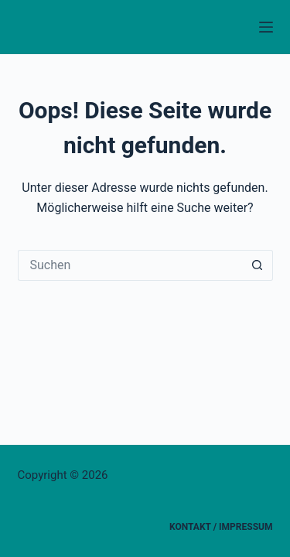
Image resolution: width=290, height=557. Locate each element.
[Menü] (266, 27)
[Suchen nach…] (130, 265)
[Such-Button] (257, 265)
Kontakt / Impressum (220, 526)
